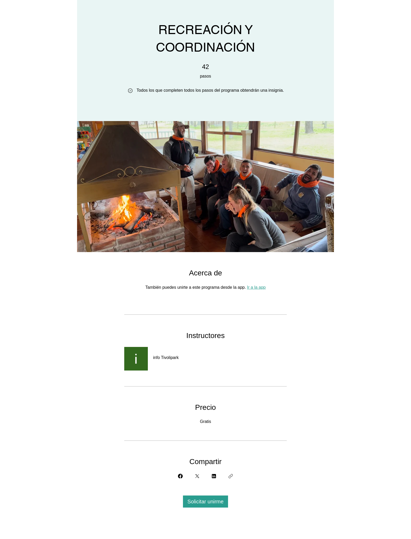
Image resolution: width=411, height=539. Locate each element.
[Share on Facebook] (180, 476)
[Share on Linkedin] (214, 476)
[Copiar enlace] (231, 476)
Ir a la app (256, 287)
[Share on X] (197, 476)
